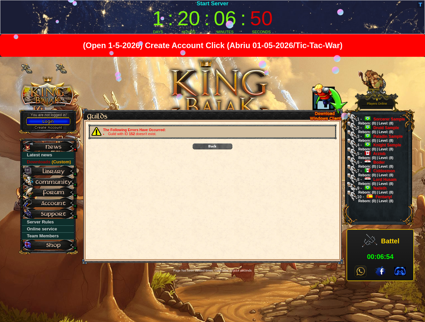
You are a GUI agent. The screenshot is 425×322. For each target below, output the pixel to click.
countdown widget (212, 17)
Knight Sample (377, 147)
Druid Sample (376, 129)
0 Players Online (377, 101)
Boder (373, 164)
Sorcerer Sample (379, 121)
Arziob (373, 155)
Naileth (373, 190)
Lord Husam (374, 181)
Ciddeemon (374, 173)
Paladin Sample (378, 138)
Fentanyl (373, 199)
